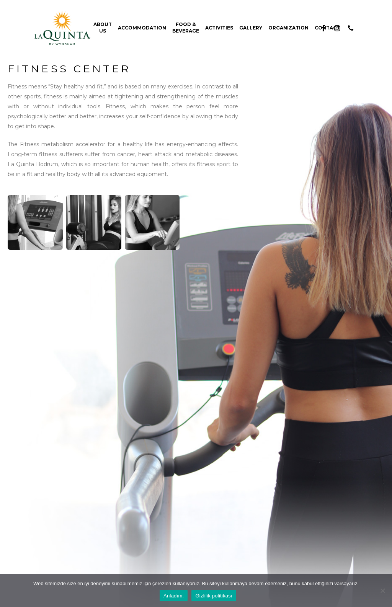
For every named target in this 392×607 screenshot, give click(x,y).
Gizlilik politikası (213, 596)
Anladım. (173, 596)
